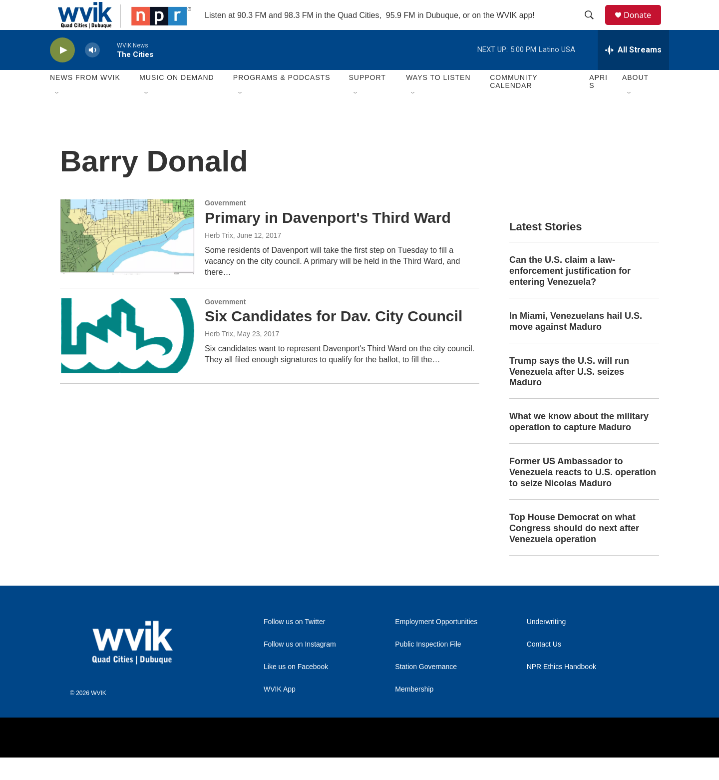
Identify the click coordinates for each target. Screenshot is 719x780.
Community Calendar (513, 104)
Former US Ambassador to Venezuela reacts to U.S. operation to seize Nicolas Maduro (582, 495)
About (635, 100)
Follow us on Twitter (294, 644)
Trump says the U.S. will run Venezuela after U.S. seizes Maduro (569, 394)
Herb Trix (219, 258)
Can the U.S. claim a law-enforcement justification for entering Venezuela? (570, 293)
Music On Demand (176, 100)
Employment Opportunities (436, 644)
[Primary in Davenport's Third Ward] (127, 259)
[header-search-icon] (593, 26)
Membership (414, 712)
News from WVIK (85, 100)
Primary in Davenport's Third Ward (328, 240)
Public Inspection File (428, 667)
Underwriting (546, 644)
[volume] (92, 72)
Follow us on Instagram (300, 667)
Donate (643, 26)
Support (367, 100)
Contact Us (544, 667)
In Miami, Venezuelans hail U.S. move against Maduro (575, 343)
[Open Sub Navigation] (57, 116)
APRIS (598, 104)
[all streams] (633, 72)
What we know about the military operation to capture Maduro (579, 444)
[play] (62, 72)
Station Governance (426, 689)
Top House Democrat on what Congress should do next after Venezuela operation (574, 551)
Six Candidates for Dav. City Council (333, 338)
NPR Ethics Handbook (561, 689)
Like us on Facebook (296, 689)
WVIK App (280, 712)
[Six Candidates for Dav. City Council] (127, 358)
